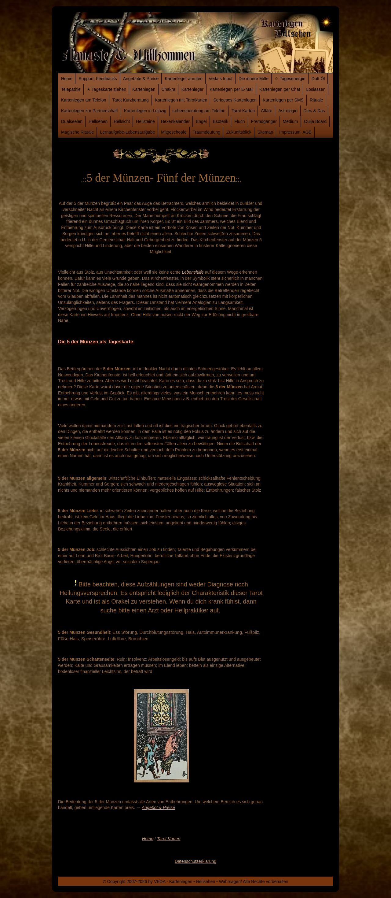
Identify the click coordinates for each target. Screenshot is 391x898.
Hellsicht (122, 121)
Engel (201, 121)
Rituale (316, 100)
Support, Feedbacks (98, 78)
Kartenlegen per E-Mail (231, 89)
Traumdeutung (207, 132)
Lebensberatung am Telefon (199, 110)
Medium (290, 121)
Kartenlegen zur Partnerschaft (89, 110)
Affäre (266, 110)
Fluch (239, 121)
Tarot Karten (243, 110)
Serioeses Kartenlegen (235, 100)
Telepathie (71, 89)
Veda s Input (220, 78)
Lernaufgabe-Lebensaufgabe (127, 132)
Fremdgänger (264, 121)
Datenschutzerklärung (195, 861)
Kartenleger (192, 89)
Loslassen (315, 89)
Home (66, 78)
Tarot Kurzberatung (130, 100)
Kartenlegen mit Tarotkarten (181, 100)
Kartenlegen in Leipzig (145, 110)
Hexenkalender (175, 121)
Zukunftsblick (238, 132)
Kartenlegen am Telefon (83, 100)
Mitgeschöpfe (173, 132)
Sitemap (265, 132)
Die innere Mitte (254, 78)
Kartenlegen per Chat (279, 89)
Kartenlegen (143, 89)
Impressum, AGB (295, 132)
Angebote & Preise (141, 78)
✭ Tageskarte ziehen (106, 89)
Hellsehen (98, 121)
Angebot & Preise (158, 807)
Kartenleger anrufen (184, 78)
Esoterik (220, 121)
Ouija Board (315, 121)
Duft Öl (318, 78)
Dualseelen (71, 121)
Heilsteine (145, 121)
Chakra (168, 89)
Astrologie (287, 110)
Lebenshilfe (193, 272)
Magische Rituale (77, 132)
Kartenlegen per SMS (283, 100)
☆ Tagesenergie (290, 78)
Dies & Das (314, 110)
